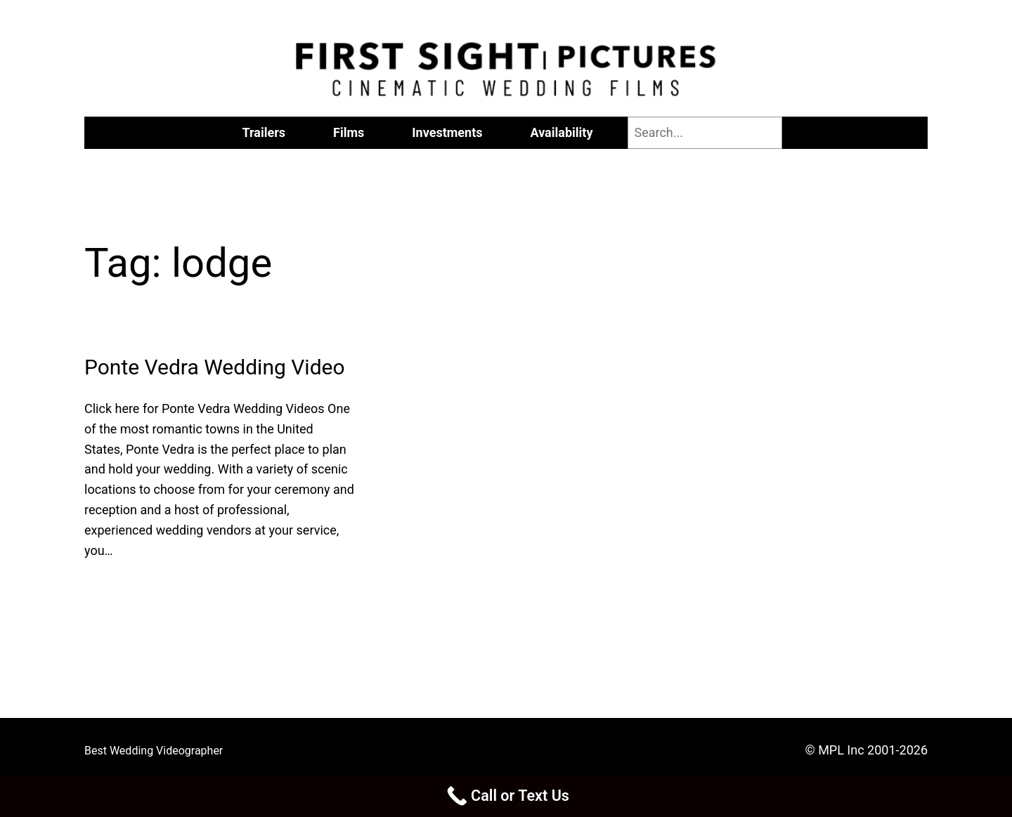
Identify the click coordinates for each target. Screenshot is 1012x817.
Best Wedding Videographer (153, 750)
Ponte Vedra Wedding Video (214, 367)
